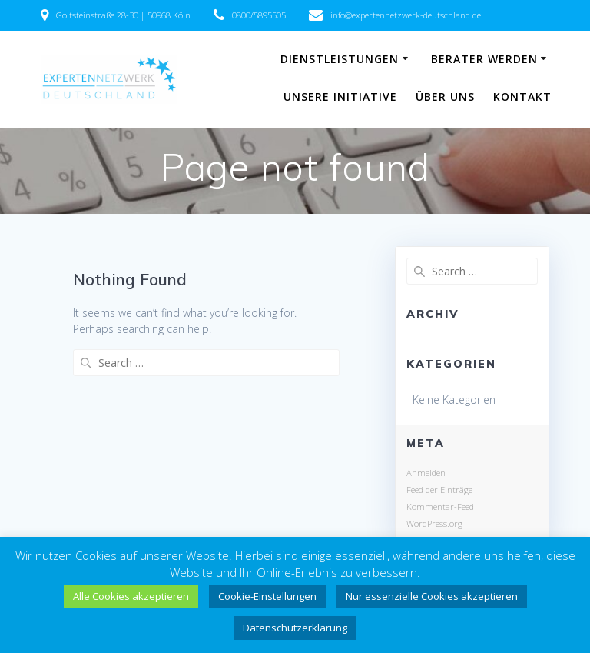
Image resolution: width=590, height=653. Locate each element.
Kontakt (522, 96)
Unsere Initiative (340, 96)
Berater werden (484, 59)
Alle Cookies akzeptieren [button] (131, 596)
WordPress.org (434, 523)
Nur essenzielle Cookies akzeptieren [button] (432, 596)
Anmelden (426, 472)
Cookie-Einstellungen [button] (267, 596)
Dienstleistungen (339, 59)
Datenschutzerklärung (295, 628)
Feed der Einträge (439, 489)
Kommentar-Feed (440, 506)
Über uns (445, 96)
